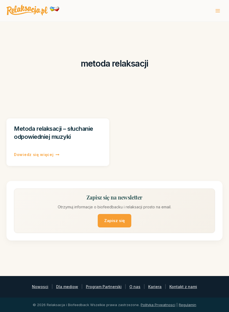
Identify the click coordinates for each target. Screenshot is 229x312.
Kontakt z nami (183, 286)
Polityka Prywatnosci (158, 305)
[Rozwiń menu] (218, 10)
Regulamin (187, 305)
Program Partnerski (104, 286)
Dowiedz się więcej (36, 154)
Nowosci (40, 286)
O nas (134, 286)
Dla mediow (67, 286)
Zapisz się (114, 220)
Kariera (155, 286)
